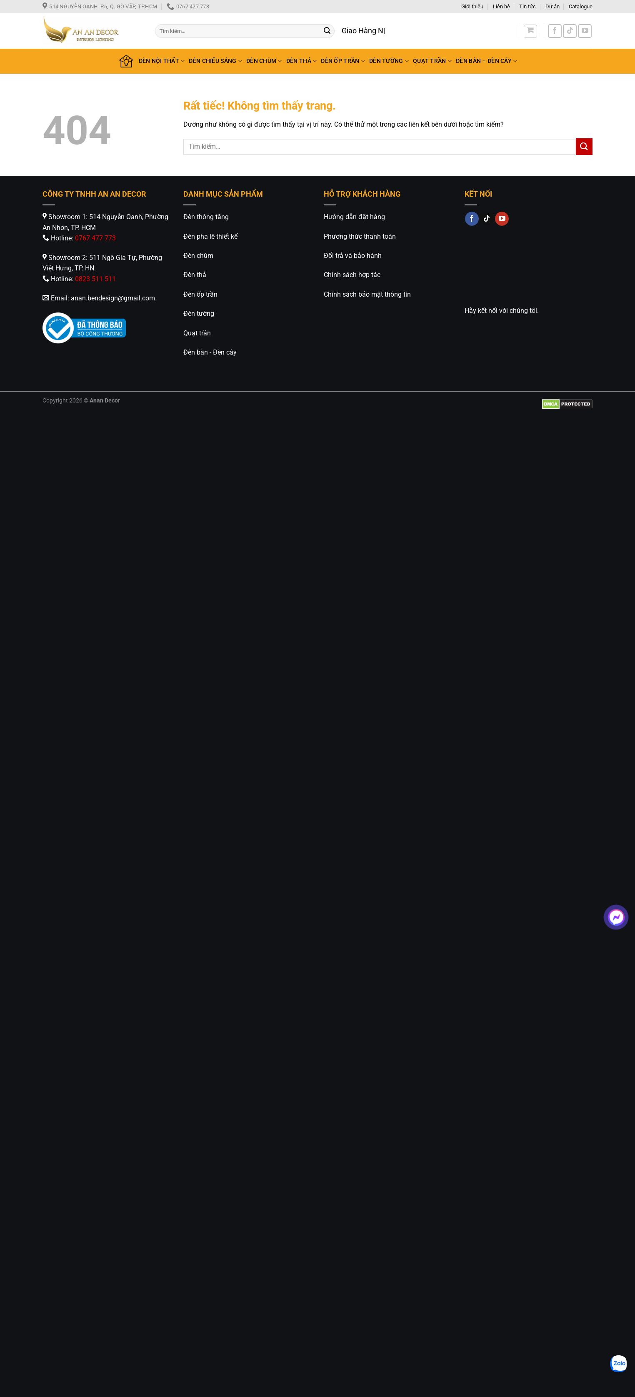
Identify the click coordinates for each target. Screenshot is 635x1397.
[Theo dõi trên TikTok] (570, 31)
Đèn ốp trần (200, 294)
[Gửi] (327, 31)
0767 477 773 (95, 238)
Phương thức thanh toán (360, 236)
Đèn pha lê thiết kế (210, 236)
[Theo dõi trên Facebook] (555, 31)
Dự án (552, 6)
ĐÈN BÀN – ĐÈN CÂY (486, 61)
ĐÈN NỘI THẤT (162, 61)
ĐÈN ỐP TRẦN (343, 61)
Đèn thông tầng (206, 217)
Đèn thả (194, 275)
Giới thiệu (472, 6)
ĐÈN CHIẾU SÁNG (215, 61)
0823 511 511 (95, 279)
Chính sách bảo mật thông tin (367, 294)
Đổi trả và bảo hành (353, 256)
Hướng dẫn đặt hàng (354, 217)
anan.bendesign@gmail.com (113, 298)
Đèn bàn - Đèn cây (210, 352)
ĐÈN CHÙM (264, 61)
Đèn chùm (198, 256)
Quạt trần (197, 333)
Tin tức (527, 6)
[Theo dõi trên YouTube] (585, 31)
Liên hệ (501, 6)
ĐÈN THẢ (301, 61)
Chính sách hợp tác (352, 275)
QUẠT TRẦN (432, 61)
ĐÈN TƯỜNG (389, 61)
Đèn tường (198, 313)
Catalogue (580, 6)
